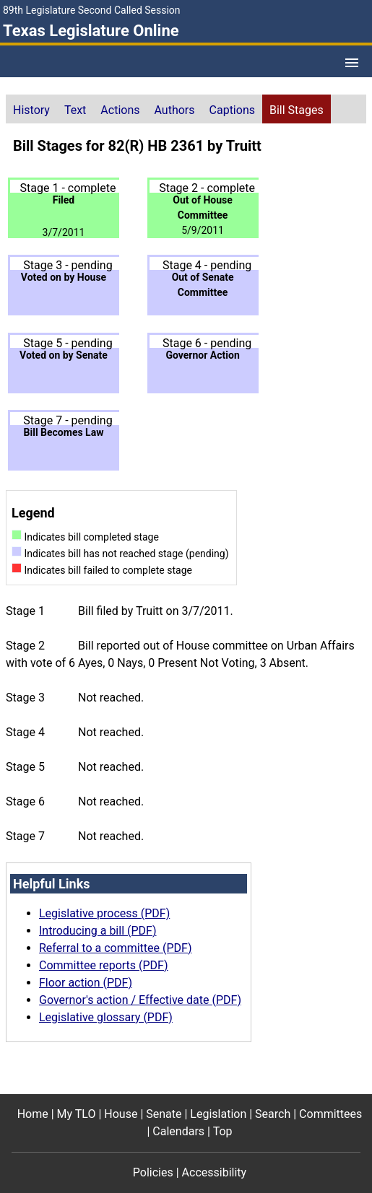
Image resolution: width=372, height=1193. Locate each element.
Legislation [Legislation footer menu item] (218, 1114)
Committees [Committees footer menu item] (330, 1114)
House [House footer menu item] (120, 1114)
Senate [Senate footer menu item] (163, 1114)
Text (75, 110)
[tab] (31, 109)
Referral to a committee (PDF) (115, 948)
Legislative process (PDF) (104, 913)
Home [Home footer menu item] (32, 1114)
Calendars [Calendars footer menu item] (178, 1131)
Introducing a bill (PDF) (98, 931)
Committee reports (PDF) (103, 965)
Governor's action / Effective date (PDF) (140, 1000)
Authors (175, 110)
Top (223, 1131)
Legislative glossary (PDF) (106, 1017)
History (31, 110)
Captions (232, 110)
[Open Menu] (352, 62)
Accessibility (214, 1172)
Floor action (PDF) (85, 982)
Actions (119, 110)
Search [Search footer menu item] (272, 1114)
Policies (153, 1172)
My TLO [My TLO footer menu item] (76, 1114)
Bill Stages (296, 110)
